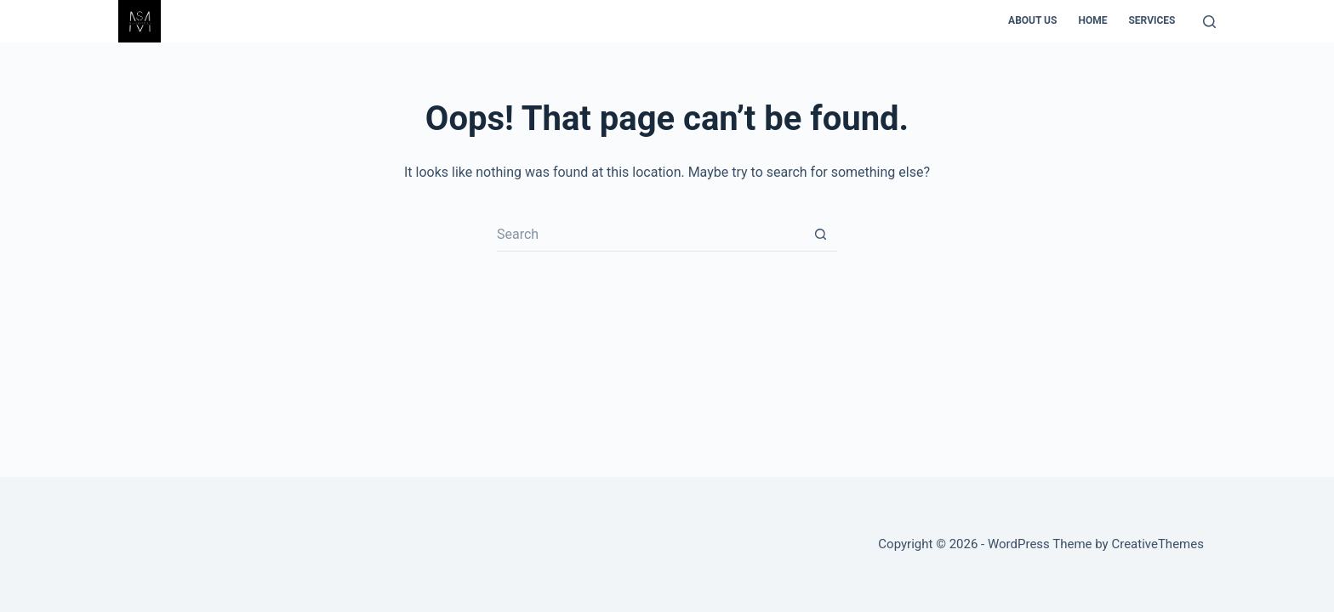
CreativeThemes (1157, 544)
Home (1092, 20)
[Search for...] (650, 235)
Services (1151, 20)
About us (1032, 20)
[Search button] (820, 235)
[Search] (1209, 21)
